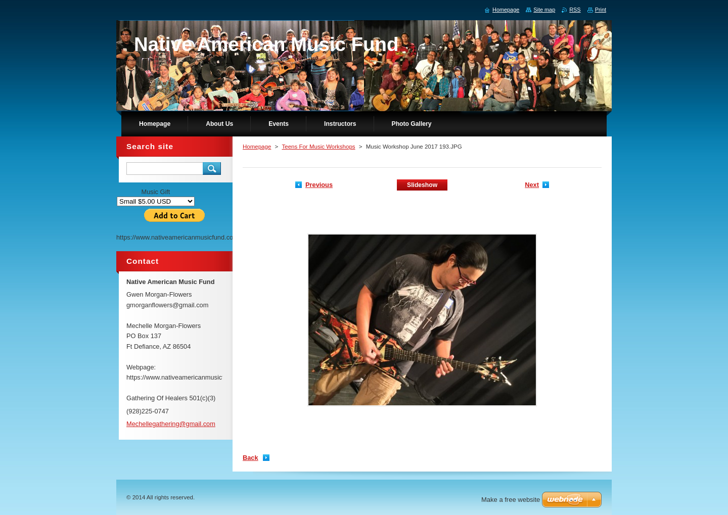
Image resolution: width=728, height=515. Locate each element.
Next (532, 185)
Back (250, 457)
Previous (319, 185)
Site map (544, 10)
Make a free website (510, 499)
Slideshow (422, 185)
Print (600, 10)
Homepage (257, 147)
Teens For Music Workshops (318, 147)
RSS (574, 10)
